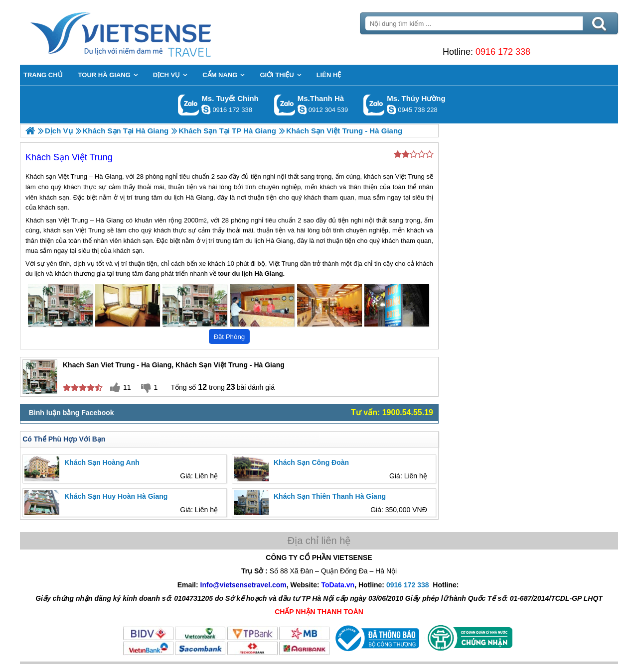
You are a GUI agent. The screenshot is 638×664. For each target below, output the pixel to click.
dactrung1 (391, 109)
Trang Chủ (145, 32)
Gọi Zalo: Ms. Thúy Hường (374, 105)
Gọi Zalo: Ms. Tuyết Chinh (188, 105)
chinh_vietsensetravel (206, 109)
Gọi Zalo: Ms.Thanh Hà (285, 105)
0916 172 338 (503, 52)
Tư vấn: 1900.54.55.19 (392, 412)
